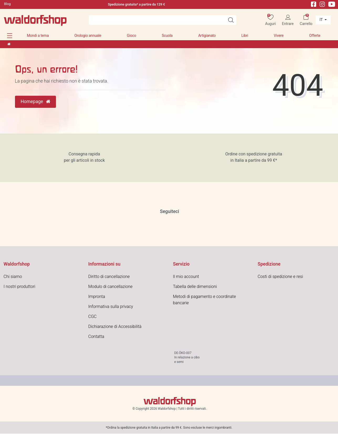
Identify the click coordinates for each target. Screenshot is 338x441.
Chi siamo (13, 276)
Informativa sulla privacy (110, 306)
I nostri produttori (19, 286)
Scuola (167, 35)
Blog (7, 4)
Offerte (314, 35)
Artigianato (207, 35)
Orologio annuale (87, 35)
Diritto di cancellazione (109, 276)
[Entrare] (288, 20)
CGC (92, 316)
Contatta (96, 336)
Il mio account (186, 276)
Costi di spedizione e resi (280, 276)
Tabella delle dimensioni (195, 286)
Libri (244, 35)
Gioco (131, 35)
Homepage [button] (35, 101)
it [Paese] (322, 20)
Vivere (278, 35)
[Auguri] (270, 20)
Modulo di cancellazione (110, 286)
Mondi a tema (38, 35)
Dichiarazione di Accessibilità (115, 326)
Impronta (96, 296)
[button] (9, 35)
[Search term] (157, 20)
